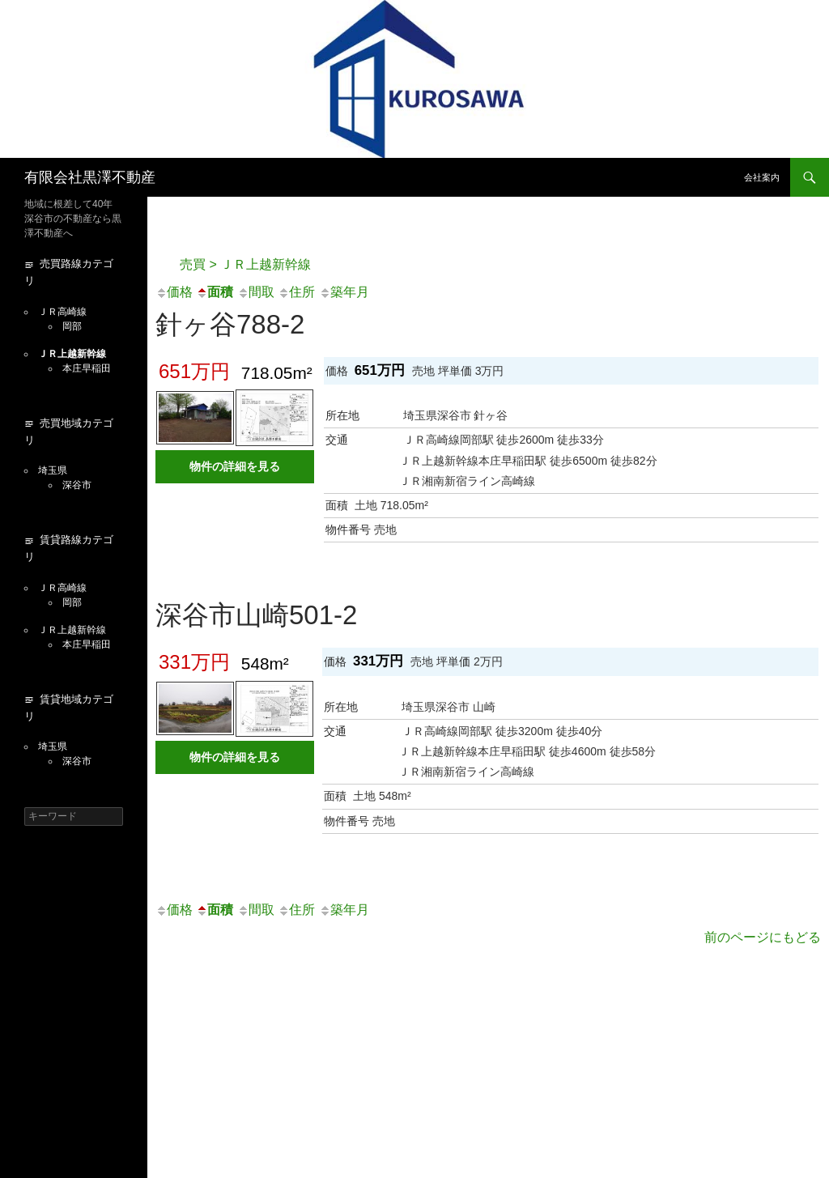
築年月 (344, 292)
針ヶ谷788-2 (229, 324)
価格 (174, 292)
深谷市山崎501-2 (256, 615)
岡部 (72, 326)
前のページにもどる (762, 937)
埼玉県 (52, 470)
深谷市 (76, 485)
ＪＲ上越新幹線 (72, 353)
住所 (296, 292)
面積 (214, 292)
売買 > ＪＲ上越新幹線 (245, 264)
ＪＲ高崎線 (62, 311)
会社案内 (762, 177)
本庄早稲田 (86, 368)
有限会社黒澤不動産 (89, 177)
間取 (255, 292)
